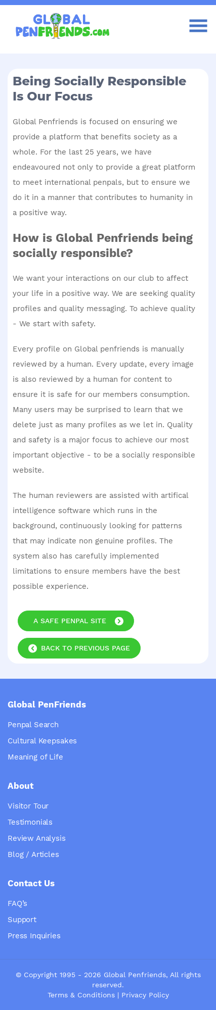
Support (22, 919)
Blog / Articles (33, 854)
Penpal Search (33, 724)
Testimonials (30, 822)
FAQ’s (17, 903)
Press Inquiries (34, 935)
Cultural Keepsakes (42, 740)
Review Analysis (37, 838)
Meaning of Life (35, 757)
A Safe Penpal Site (69, 621)
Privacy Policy (145, 995)
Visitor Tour (28, 806)
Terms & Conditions (81, 995)
